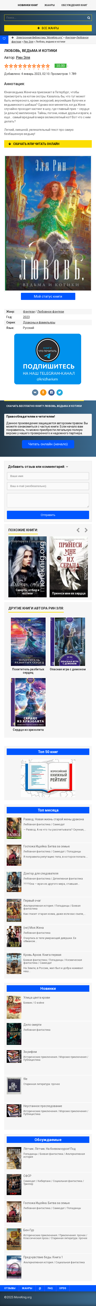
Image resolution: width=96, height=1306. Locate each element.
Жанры (50, 5)
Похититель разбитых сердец (28, 671)
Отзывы (9, 1288)
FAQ (50, 1288)
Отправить (48, 515)
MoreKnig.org (7, 5)
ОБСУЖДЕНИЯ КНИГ (74, 5)
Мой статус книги (48, 296)
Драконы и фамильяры (39, 322)
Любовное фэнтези (50, 311)
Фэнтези (29, 311)
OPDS (62, 1288)
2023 (26, 317)
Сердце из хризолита (28, 729)
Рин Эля (28, 41)
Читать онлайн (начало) (48, 444)
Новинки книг (28, 5)
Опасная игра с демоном (68, 669)
